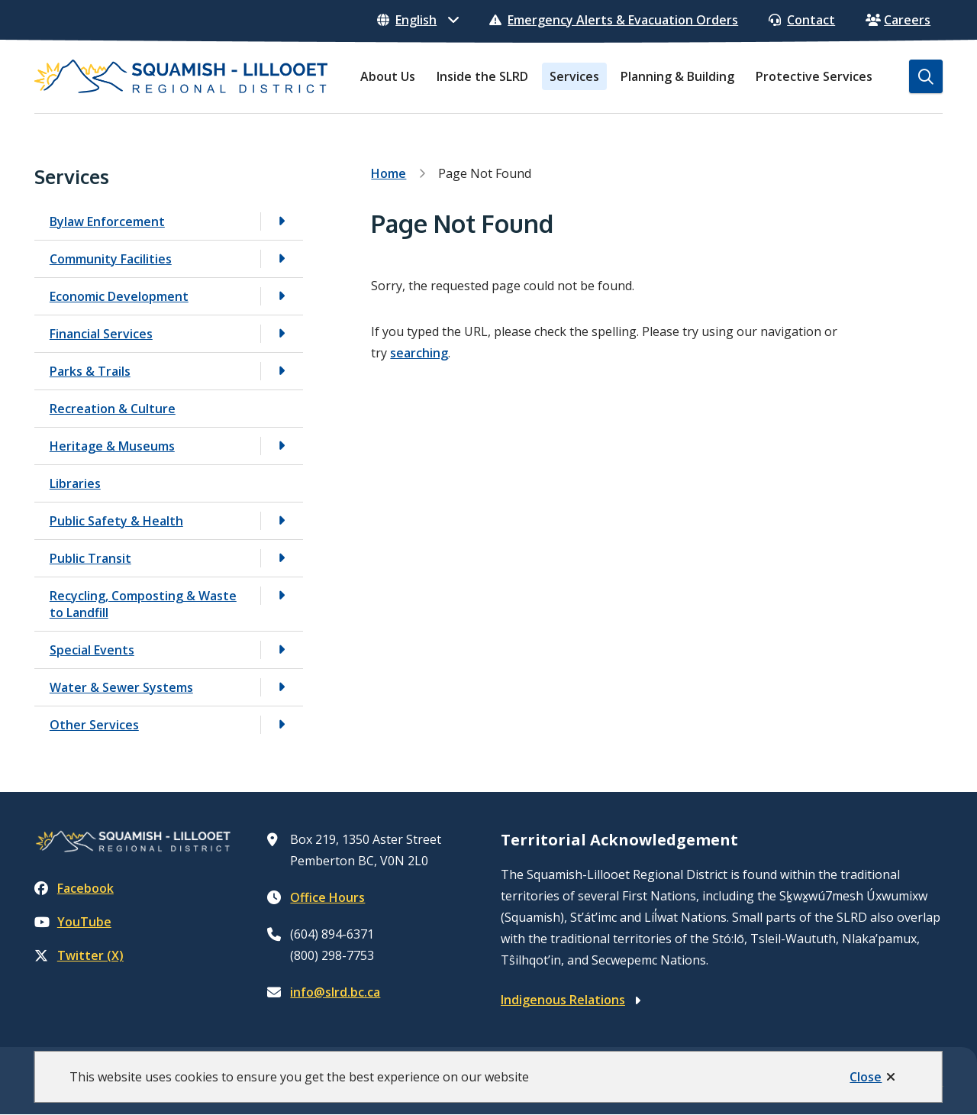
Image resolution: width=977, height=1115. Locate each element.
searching (419, 352)
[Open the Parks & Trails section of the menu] (281, 371)
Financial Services (101, 333)
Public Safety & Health (116, 520)
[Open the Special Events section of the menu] (281, 649)
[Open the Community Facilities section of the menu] (281, 258)
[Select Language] (418, 19)
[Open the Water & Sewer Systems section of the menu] (281, 687)
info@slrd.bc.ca (335, 992)
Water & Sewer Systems (121, 687)
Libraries (75, 483)
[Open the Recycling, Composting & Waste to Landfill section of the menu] (281, 595)
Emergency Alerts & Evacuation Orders (613, 19)
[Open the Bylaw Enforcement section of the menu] (281, 221)
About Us (387, 76)
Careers (898, 19)
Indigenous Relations (563, 999)
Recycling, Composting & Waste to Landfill (143, 604)
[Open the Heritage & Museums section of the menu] (281, 445)
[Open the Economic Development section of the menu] (281, 296)
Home (388, 173)
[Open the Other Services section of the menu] (281, 724)
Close (866, 1076)
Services (574, 76)
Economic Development (119, 296)
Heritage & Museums (112, 446)
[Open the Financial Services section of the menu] (281, 333)
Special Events (92, 650)
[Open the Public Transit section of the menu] (281, 558)
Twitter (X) (79, 955)
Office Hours (327, 897)
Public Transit (90, 558)
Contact (802, 19)
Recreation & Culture (113, 408)
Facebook (74, 888)
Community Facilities (111, 258)
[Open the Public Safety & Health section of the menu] (281, 520)
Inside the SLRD (482, 76)
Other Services (94, 724)
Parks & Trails (90, 371)
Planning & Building (677, 76)
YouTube (72, 921)
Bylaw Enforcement (107, 221)
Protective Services (814, 76)
